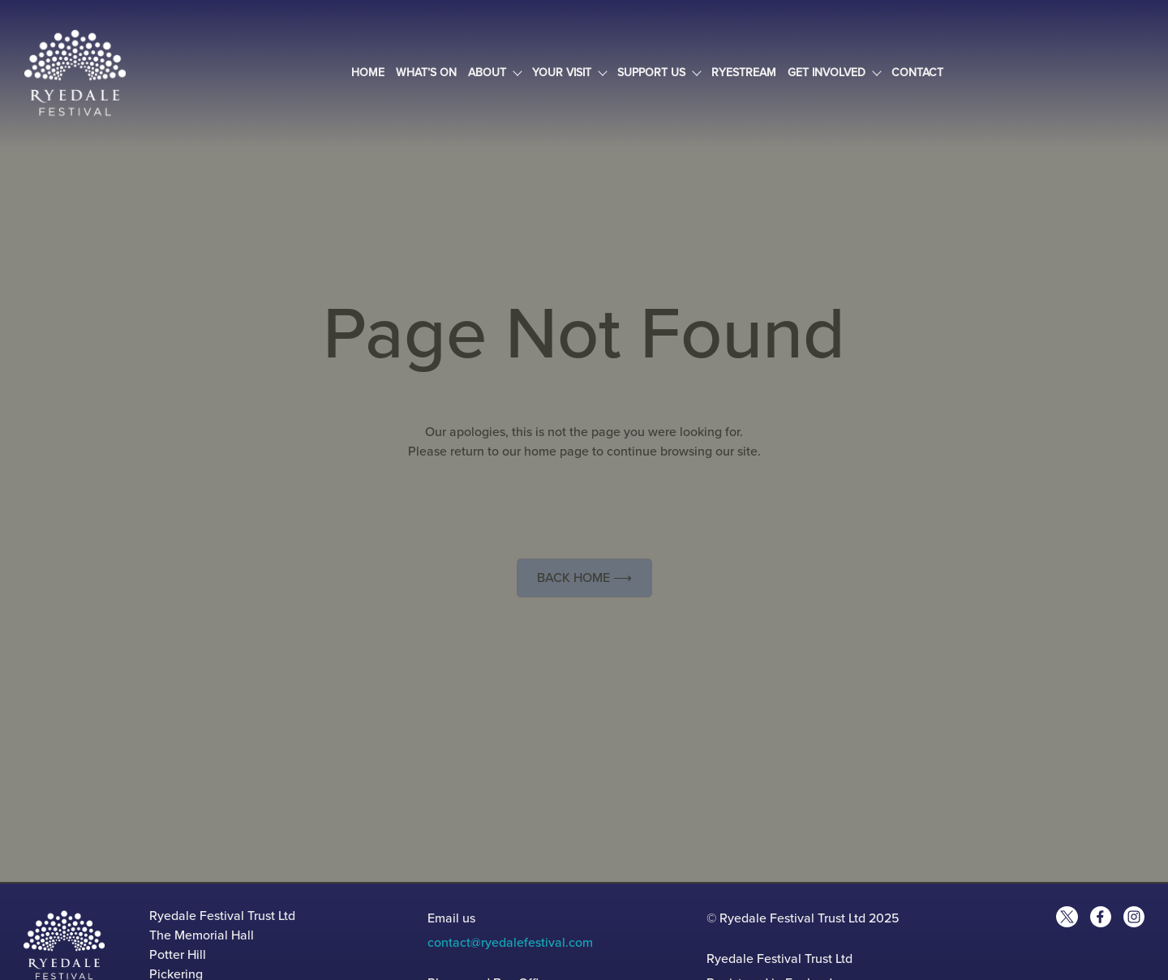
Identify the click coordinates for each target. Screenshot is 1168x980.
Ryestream (743, 72)
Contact (917, 72)
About (494, 72)
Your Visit (569, 72)
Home (367, 72)
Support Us (658, 72)
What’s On (426, 72)
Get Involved (834, 72)
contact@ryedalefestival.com (510, 942)
